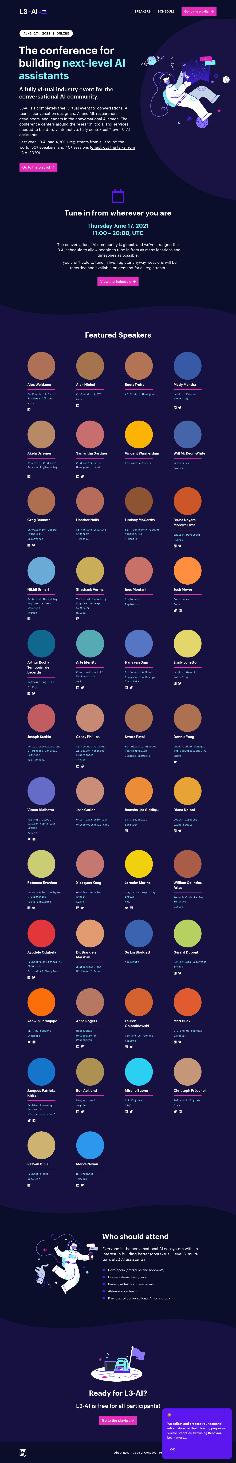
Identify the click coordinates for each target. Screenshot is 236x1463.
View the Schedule (118, 281)
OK (172, 1449)
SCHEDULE (166, 11)
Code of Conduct (144, 1452)
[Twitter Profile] (179, 408)
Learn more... (177, 1437)
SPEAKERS (142, 11)
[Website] (82, 766)
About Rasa (121, 1452)
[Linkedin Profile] (29, 410)
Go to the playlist (199, 11)
